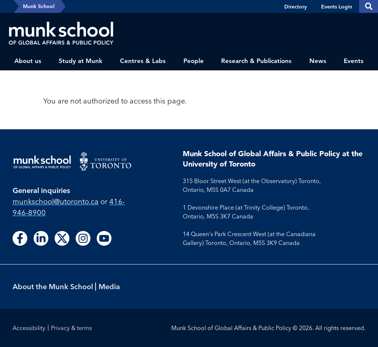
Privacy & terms (71, 328)
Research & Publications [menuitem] (256, 60)
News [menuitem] (317, 60)
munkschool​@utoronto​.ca (56, 201)
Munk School (39, 6)
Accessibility (29, 328)
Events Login (336, 6)
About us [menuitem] (27, 60)
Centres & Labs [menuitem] (143, 60)
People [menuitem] (193, 60)
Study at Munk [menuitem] (80, 60)
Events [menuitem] (354, 60)
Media (109, 286)
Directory (295, 6)
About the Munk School (53, 286)
